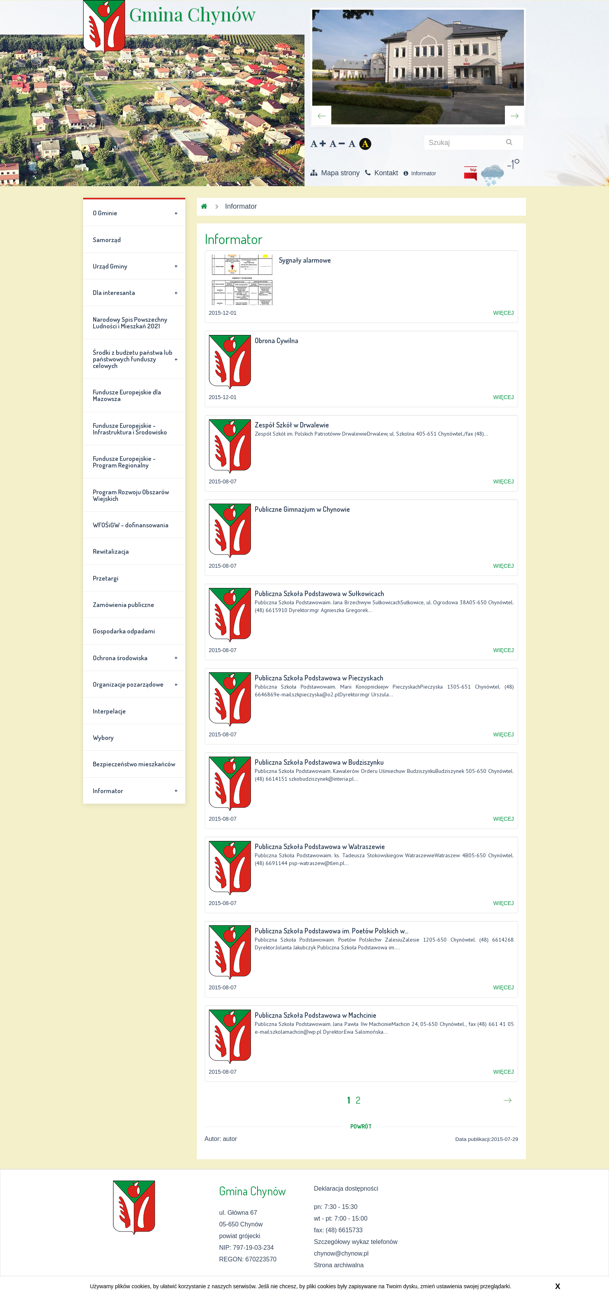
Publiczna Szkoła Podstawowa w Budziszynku (319, 762)
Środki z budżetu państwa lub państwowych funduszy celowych (136, 359)
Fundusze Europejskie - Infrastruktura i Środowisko (130, 428)
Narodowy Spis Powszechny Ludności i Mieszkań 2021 (130, 322)
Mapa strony (335, 173)
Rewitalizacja (111, 551)
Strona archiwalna (339, 1265)
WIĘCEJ (503, 313)
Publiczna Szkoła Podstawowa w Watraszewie (320, 846)
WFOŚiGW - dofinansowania (131, 525)
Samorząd (107, 239)
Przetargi (105, 578)
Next (514, 115)
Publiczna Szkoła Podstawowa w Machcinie (315, 1015)
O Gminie (136, 213)
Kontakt (381, 173)
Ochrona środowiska (136, 657)
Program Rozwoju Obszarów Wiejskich (131, 495)
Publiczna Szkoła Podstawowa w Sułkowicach (319, 593)
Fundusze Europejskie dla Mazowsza (127, 395)
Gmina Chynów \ (104, 27)
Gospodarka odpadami (124, 631)
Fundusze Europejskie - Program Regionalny (124, 461)
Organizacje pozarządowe (136, 684)
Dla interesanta (136, 292)
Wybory (103, 737)
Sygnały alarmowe (305, 260)
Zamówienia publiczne (123, 604)
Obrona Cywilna (276, 340)
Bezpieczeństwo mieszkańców (134, 764)
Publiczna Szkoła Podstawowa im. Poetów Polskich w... (331, 930)
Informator (420, 173)
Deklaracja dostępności (346, 1188)
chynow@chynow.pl (341, 1253)
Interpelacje (109, 711)
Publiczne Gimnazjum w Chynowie (302, 509)
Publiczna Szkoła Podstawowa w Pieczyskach (319, 677)
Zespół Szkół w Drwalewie (292, 424)
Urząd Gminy (136, 266)
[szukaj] (474, 142)
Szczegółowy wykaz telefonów (355, 1241)
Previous (321, 115)
